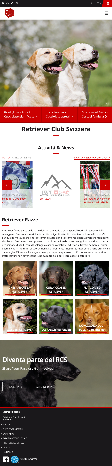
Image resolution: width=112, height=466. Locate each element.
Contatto (8, 433)
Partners (8, 451)
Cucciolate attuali (58, 116)
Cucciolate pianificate (19, 116)
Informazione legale (15, 438)
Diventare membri (13, 429)
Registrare (15, 386)
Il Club (7, 424)
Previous (7, 185)
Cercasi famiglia (93, 116)
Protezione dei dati (14, 442)
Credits (7, 447)
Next (105, 185)
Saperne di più (45, 386)
